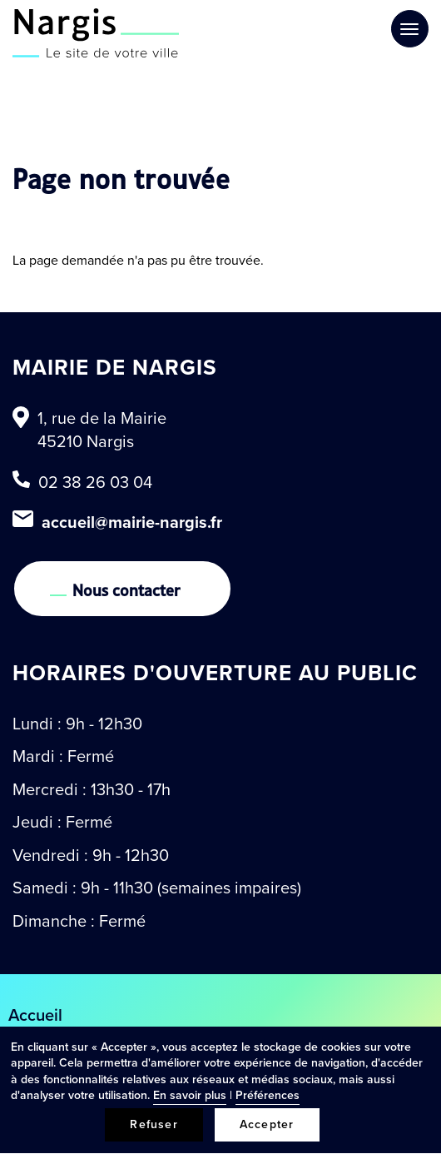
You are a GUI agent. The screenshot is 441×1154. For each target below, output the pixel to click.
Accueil (35, 1014)
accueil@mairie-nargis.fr (132, 522)
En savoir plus (189, 1095)
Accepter (267, 1124)
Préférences (267, 1095)
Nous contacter (126, 588)
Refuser (153, 1124)
